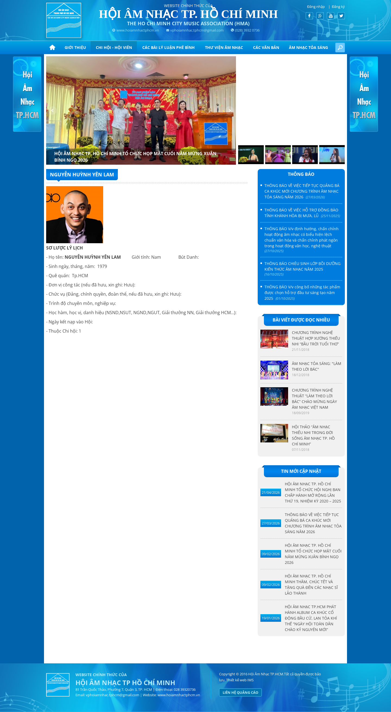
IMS (250, 679)
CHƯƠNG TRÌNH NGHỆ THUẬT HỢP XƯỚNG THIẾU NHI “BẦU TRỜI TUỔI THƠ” (316, 338)
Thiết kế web (236, 679)
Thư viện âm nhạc (224, 47)
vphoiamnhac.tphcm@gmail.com (197, 30)
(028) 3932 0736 (247, 30)
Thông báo (301, 174)
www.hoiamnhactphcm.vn (137, 30)
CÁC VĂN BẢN (266, 47)
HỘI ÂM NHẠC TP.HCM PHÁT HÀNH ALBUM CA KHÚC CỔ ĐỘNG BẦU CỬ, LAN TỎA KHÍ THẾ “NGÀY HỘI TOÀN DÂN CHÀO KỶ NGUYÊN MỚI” (311, 618)
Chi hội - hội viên (114, 47)
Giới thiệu (75, 47)
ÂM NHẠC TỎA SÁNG (308, 47)
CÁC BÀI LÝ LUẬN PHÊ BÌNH (168, 47)
